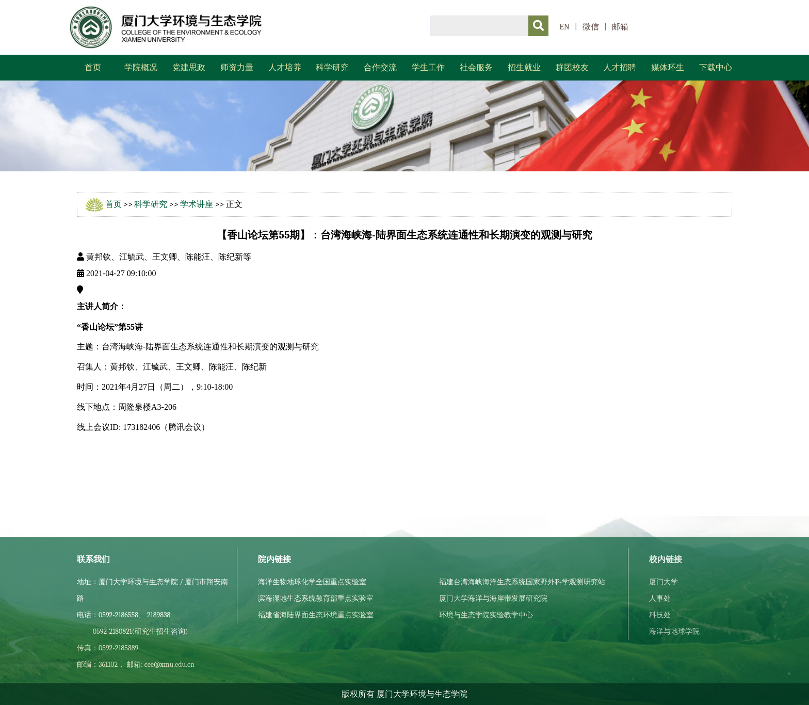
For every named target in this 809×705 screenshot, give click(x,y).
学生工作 (428, 67)
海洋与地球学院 (674, 631)
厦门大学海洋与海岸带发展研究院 (493, 598)
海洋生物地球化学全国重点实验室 (312, 582)
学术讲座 (196, 204)
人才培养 (284, 67)
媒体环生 (667, 67)
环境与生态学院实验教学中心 (486, 615)
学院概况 (140, 67)
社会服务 (476, 67)
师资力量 (236, 67)
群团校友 (572, 67)
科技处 (660, 615)
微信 (591, 26)
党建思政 (188, 67)
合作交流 (380, 67)
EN (564, 26)
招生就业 (524, 67)
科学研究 (332, 67)
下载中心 (715, 67)
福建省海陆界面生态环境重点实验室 (316, 615)
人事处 (660, 598)
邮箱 (620, 26)
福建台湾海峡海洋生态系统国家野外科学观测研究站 (522, 582)
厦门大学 (663, 582)
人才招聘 (619, 67)
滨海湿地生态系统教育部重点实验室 (316, 598)
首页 (93, 67)
